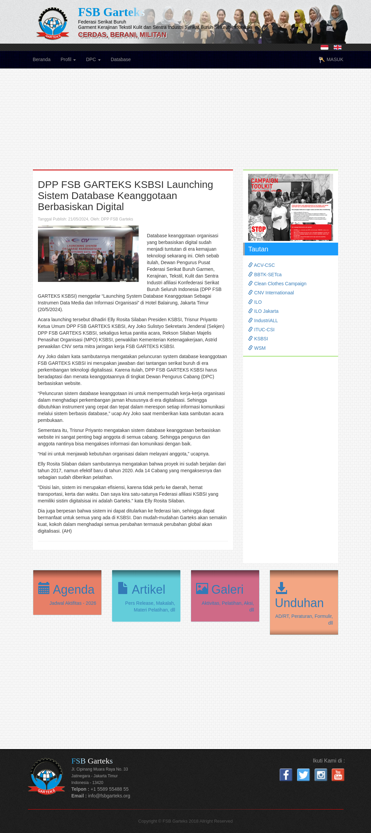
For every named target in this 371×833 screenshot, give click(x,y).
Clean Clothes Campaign (277, 283)
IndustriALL (263, 320)
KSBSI (258, 338)
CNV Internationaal (271, 292)
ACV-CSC (261, 265)
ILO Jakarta (263, 311)
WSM (257, 348)
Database (121, 59)
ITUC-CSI (261, 329)
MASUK (331, 60)
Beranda (42, 59)
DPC (93, 59)
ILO (255, 302)
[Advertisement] (185, 122)
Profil (68, 59)
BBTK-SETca (265, 274)
